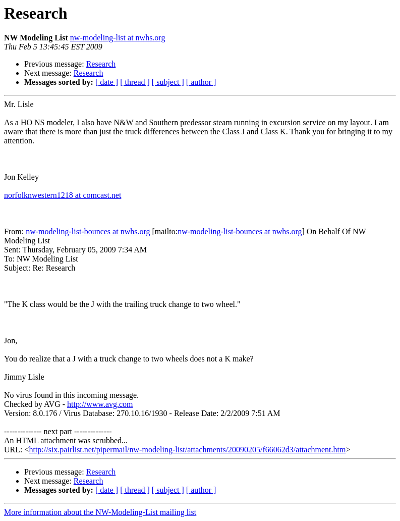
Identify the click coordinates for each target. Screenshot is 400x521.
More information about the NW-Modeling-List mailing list (100, 512)
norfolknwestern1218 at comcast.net (62, 195)
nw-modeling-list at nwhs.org (117, 37)
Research (101, 64)
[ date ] (106, 82)
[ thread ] (135, 82)
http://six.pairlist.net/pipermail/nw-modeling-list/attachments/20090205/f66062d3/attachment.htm (187, 449)
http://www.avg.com (100, 404)
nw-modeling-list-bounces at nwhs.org (88, 231)
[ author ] (201, 82)
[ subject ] (168, 82)
